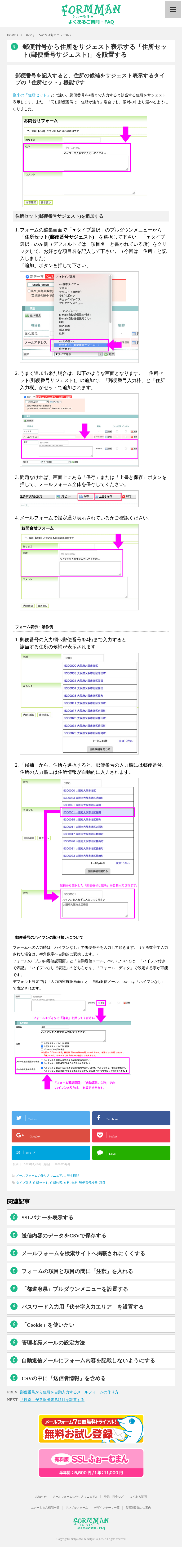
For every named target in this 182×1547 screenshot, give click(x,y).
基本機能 (73, 1175)
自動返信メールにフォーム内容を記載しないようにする (88, 1360)
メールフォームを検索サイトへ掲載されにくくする (83, 1253)
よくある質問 (138, 1496)
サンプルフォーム (76, 1507)
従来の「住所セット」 (32, 95)
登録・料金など (114, 1496)
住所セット (40, 1182)
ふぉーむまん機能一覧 (45, 1507)
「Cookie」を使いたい (48, 1325)
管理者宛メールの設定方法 (53, 1343)
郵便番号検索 (88, 1182)
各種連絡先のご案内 (138, 1507)
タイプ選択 (23, 1182)
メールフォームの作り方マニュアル (40, 1175)
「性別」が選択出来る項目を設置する (52, 1400)
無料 (74, 1182)
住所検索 (56, 1182)
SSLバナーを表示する (48, 1218)
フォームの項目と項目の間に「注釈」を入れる (77, 1271)
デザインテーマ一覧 (107, 1507)
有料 (67, 1182)
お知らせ (41, 1496)
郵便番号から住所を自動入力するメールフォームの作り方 (69, 1392)
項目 (102, 1182)
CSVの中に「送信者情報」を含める (64, 1378)
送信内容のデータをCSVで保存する (64, 1236)
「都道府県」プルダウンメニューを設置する (75, 1289)
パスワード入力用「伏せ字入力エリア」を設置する (83, 1307)
